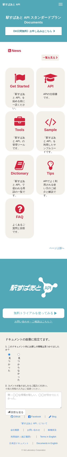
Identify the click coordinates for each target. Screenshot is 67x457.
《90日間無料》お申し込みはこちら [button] (33, 31)
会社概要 (15, 430)
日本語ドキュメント (19, 443)
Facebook (34, 416)
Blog (52, 416)
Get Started (19, 90)
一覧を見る (50, 57)
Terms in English (48, 436)
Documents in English (47, 443)
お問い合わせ (33, 430)
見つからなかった (19, 367)
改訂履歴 (25, 436)
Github (15, 416)
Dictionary (19, 177)
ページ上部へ (56, 248)
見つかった (9, 362)
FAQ (20, 219)
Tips (50, 177)
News (14, 51)
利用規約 (15, 436)
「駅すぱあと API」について (33, 423)
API (50, 86)
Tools (20, 133)
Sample (50, 134)
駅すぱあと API (11, 4)
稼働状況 (52, 430)
